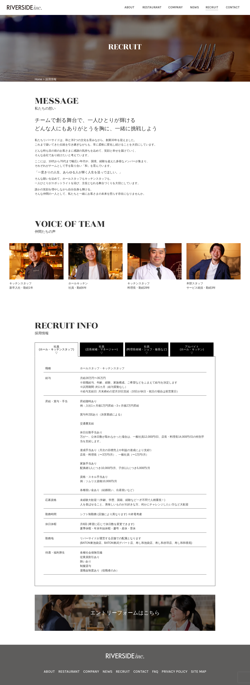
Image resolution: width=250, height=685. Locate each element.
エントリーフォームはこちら (125, 613)
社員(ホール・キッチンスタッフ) (56, 349)
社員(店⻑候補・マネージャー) (101, 349)
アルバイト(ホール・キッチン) (191, 349)
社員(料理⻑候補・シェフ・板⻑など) (146, 349)
